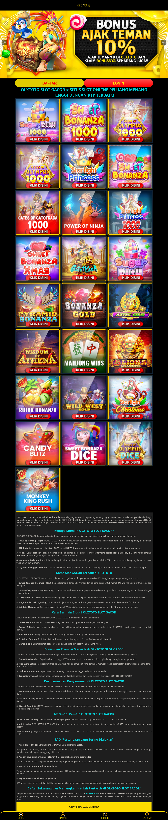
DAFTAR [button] (49, 83)
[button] (4, 42)
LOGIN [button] (118, 83)
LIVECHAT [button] (147, 815)
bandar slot (92, 793)
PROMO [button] (105, 815)
